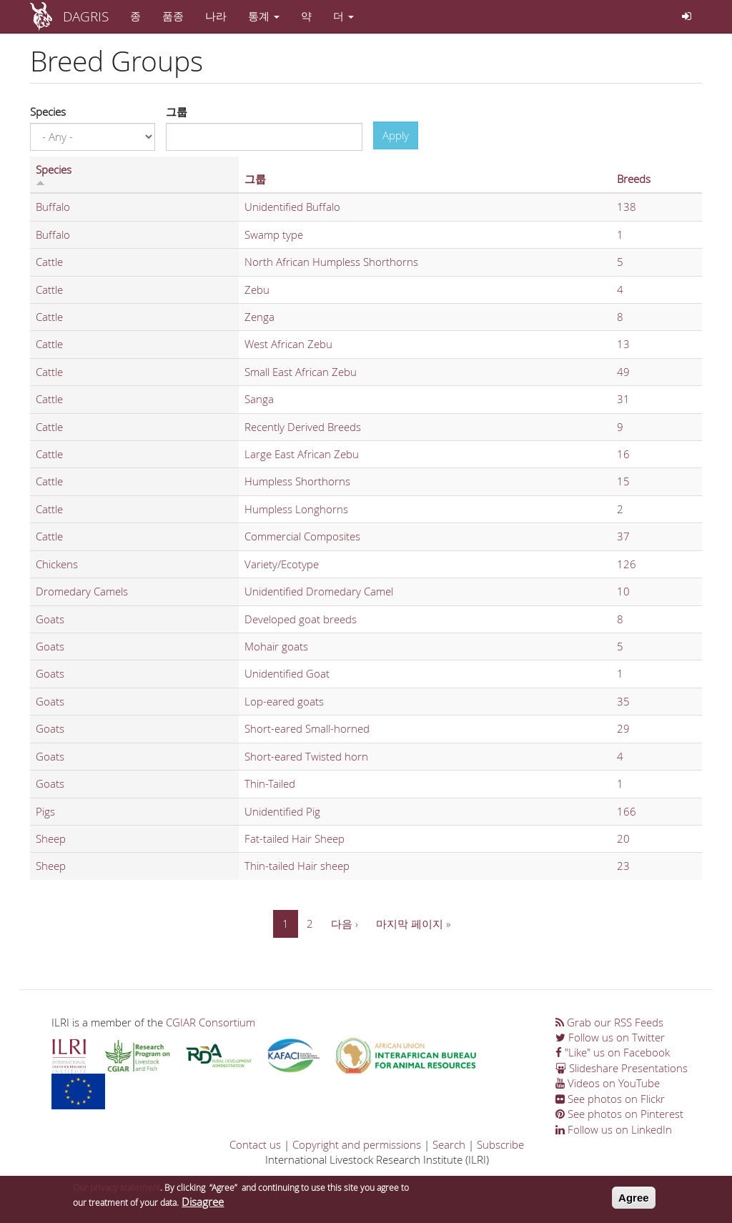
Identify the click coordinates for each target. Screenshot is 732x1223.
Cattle (49, 261)
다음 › (344, 923)
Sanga (259, 399)
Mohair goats (276, 646)
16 (623, 454)
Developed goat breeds (300, 619)
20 (623, 838)
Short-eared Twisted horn (306, 756)
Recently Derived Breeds (302, 427)
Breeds (634, 179)
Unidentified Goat (287, 673)
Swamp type (273, 234)
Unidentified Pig (282, 811)
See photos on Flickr (610, 1098)
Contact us (255, 1144)
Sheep (51, 838)
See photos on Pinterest (619, 1113)
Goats (50, 619)
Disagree (203, 1206)
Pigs (45, 811)
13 (623, 344)
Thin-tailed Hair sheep (297, 865)
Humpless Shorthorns (297, 481)
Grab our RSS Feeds (609, 1022)
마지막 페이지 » (413, 923)
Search (448, 1144)
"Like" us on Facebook (612, 1052)
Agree (633, 1202)
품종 (173, 16)
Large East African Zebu (301, 454)
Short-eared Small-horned (307, 728)
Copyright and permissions (356, 1144)
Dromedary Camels (82, 591)
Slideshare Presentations (621, 1068)
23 (623, 865)
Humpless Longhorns (296, 509)
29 (623, 728)
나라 (216, 16)
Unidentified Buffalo (292, 206)
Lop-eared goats (284, 701)
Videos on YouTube (607, 1083)
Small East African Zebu (300, 372)
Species (48, 111)
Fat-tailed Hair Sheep (294, 838)
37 (623, 536)
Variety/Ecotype (281, 564)
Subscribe (500, 1144)
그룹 (176, 111)
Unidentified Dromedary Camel (318, 591)
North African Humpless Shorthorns (331, 261)
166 (626, 811)
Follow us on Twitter (610, 1037)
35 (623, 701)
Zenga (259, 317)
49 (623, 372)
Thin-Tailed (269, 783)
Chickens (57, 564)
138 (626, 206)
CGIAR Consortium (210, 1022)
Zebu (256, 289)
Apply (395, 135)
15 (623, 481)
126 (626, 564)
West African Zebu (288, 344)
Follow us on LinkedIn (613, 1129)
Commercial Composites (302, 536)
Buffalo (53, 206)
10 (623, 591)
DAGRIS (86, 16)
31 (623, 399)
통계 (264, 16)
